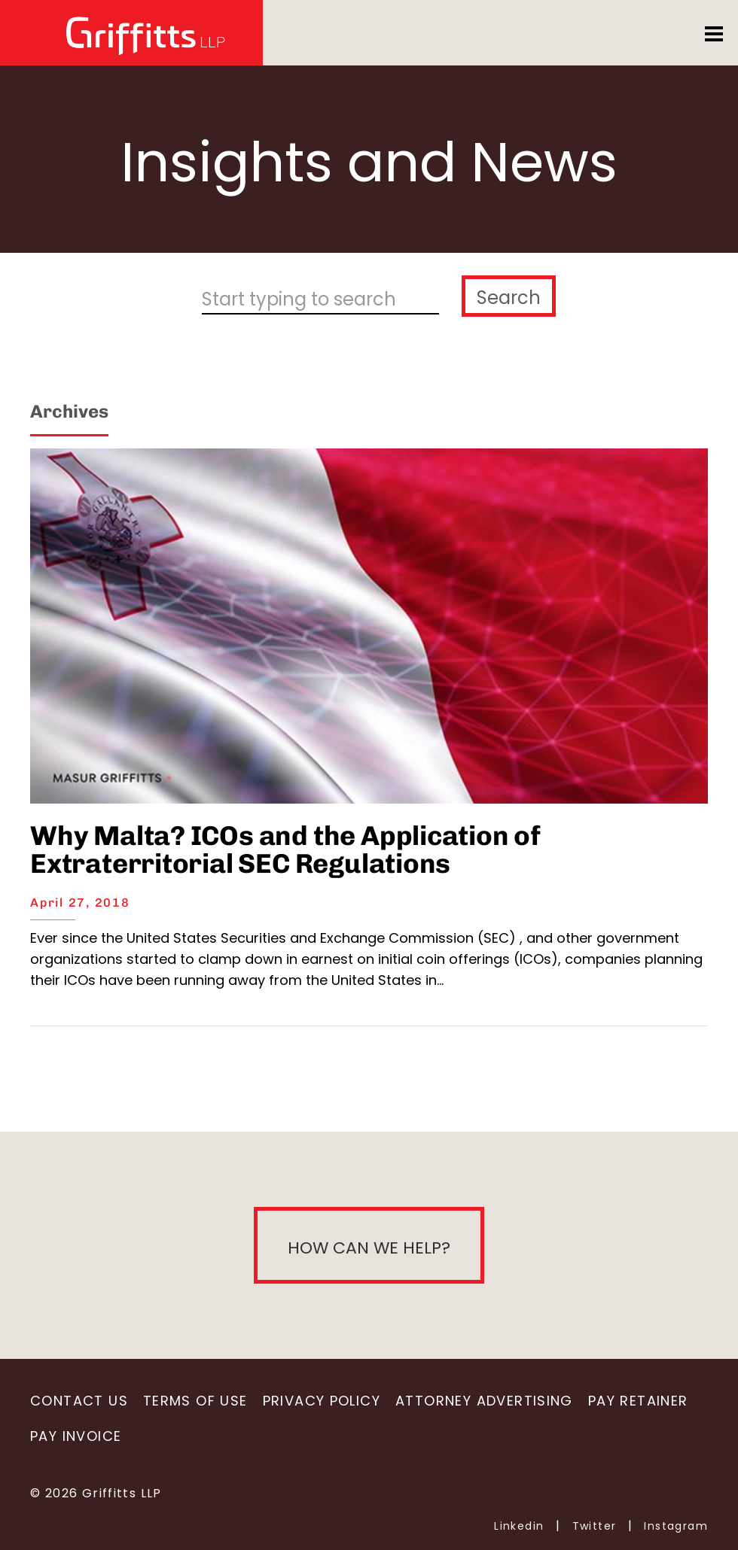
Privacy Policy (321, 1400)
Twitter (594, 1525)
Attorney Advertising (484, 1400)
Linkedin (519, 1525)
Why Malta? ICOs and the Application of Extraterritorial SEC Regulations (285, 849)
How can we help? (369, 1248)
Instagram (676, 1525)
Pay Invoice (75, 1436)
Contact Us (79, 1400)
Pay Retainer (638, 1400)
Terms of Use (195, 1400)
